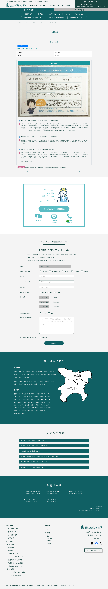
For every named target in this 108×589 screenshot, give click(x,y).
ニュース (60, 5)
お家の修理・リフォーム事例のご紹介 (38, 22)
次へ (80, 172)
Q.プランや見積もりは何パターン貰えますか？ (53, 445)
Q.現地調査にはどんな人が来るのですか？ (53, 467)
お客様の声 (11, 538)
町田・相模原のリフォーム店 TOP (22, 22)
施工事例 (52, 5)
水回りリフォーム (54, 14)
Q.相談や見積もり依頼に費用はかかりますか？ (53, 440)
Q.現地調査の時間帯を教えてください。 (53, 451)
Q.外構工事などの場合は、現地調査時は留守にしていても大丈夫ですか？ (53, 456)
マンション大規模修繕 (14, 575)
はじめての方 (33, 5)
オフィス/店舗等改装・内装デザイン (18, 572)
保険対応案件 (22, 46)
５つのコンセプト (13, 529)
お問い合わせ (50, 538)
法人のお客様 (10, 569)
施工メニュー (44, 5)
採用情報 (49, 543)
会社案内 (49, 536)
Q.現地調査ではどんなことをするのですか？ (53, 462)
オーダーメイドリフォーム (74, 14)
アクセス (49, 541)
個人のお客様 (10, 545)
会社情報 (68, 5)
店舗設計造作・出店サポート (32, 18)
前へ (28, 172)
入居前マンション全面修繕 (55, 18)
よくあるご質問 (12, 535)
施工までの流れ (12, 532)
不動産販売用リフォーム (77, 18)
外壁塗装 (41, 14)
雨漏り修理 (28, 14)
